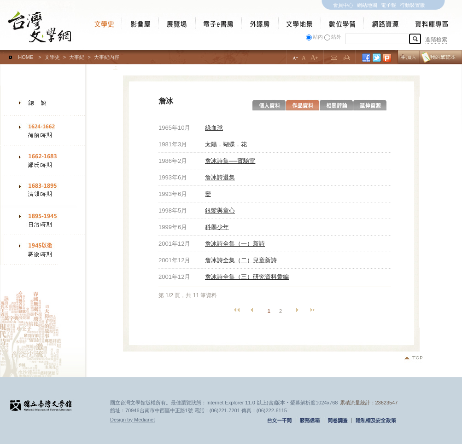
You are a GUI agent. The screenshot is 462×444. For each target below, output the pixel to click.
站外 (336, 37)
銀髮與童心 (220, 210)
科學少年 (217, 227)
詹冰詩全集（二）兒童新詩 (241, 260)
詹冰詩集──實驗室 (230, 160)
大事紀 (76, 57)
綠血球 (214, 127)
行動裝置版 (412, 5)
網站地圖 (367, 5)
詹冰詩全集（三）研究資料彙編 (247, 276)
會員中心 (343, 5)
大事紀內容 (106, 57)
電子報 (388, 5)
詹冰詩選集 (220, 177)
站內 (318, 37)
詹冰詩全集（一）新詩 (235, 243)
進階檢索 (436, 39)
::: (2, 53)
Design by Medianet (132, 419)
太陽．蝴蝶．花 (226, 144)
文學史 (52, 57)
